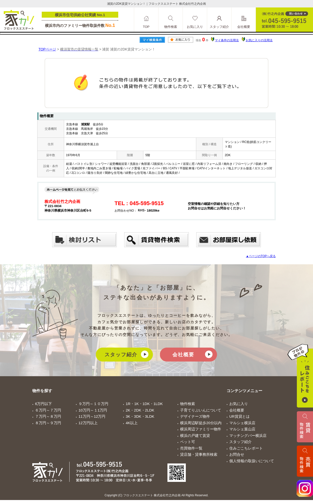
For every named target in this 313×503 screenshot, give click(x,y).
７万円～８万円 (48, 416)
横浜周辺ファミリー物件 (200, 429)
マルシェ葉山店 (242, 429)
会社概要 (183, 354)
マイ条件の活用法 (227, 40)
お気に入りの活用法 (259, 40)
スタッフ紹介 (121, 354)
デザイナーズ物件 (195, 416)
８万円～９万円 (48, 423)
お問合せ (236, 454)
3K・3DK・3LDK (140, 416)
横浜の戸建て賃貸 (195, 435)
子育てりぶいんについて (200, 410)
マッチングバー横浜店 (248, 435)
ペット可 (187, 442)
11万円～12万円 (91, 416)
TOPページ (47, 49)
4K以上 (132, 423)
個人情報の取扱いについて (251, 461)
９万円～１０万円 (93, 404)
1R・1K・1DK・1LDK (144, 404)
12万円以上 (88, 423)
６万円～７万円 (48, 410)
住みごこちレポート (246, 448)
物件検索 (187, 404)
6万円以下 (43, 404)
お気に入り (238, 404)
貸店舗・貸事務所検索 (198, 454)
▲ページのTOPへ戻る (261, 256)
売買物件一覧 (191, 448)
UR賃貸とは (239, 416)
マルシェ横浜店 (242, 423)
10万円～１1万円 (92, 410)
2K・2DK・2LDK (140, 410)
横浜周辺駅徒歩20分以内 (201, 423)
